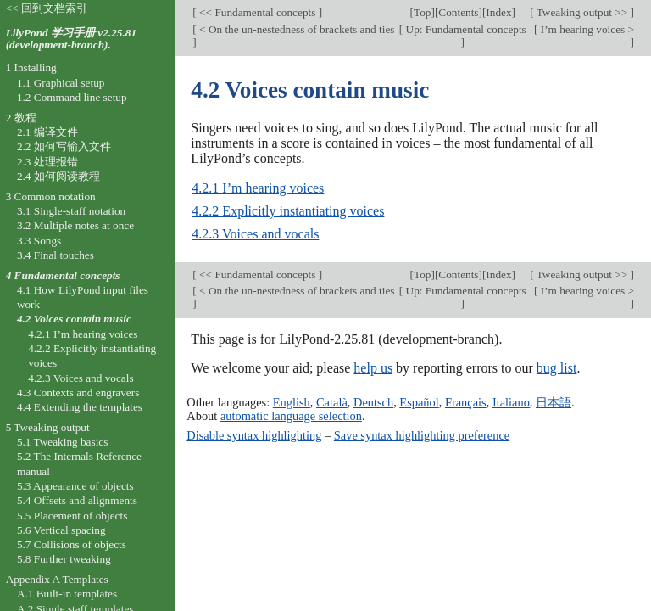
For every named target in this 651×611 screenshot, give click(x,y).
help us (372, 368)
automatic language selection (291, 416)
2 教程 (21, 117)
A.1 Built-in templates (67, 593)
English (291, 402)
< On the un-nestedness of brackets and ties (296, 29)
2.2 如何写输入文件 (64, 146)
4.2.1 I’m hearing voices (258, 188)
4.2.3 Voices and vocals (255, 234)
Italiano (511, 402)
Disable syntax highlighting (253, 435)
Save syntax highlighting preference (421, 435)
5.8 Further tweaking (64, 558)
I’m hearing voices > (585, 29)
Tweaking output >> (582, 12)
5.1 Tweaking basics (62, 441)
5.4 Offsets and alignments (77, 500)
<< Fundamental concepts (258, 12)
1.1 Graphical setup (61, 82)
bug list (557, 368)
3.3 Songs (39, 240)
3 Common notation (51, 196)
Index (498, 12)
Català (332, 402)
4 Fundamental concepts (63, 275)
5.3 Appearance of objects (75, 485)
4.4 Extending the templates (79, 407)
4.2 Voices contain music (74, 318)
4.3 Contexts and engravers (78, 392)
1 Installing (31, 67)
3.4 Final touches (55, 255)
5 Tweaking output (48, 427)
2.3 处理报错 (47, 161)
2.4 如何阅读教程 (58, 176)
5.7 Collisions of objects (71, 544)
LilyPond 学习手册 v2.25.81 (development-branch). (71, 39)
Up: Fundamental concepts (464, 29)
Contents (458, 12)
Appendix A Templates (57, 579)
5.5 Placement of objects (72, 515)
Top (422, 12)
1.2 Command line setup (72, 97)
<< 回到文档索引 (46, 8)
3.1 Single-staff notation (71, 211)
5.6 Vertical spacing (61, 530)
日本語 (553, 402)
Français (466, 402)
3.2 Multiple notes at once (75, 225)
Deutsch (373, 402)
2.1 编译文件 (47, 132)
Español (418, 402)
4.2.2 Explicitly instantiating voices (288, 211)
